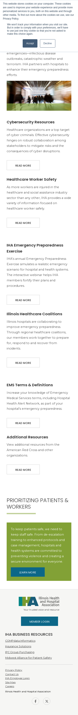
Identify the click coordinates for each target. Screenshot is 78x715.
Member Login (40, 621)
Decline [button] (47, 43)
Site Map (10, 682)
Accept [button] (30, 43)
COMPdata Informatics (20, 640)
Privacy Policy (13, 670)
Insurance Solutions (18, 646)
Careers (9, 686)
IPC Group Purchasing (19, 652)
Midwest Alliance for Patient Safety (28, 657)
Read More (23, 163)
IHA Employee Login (17, 678)
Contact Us (12, 674)
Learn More (27, 572)
